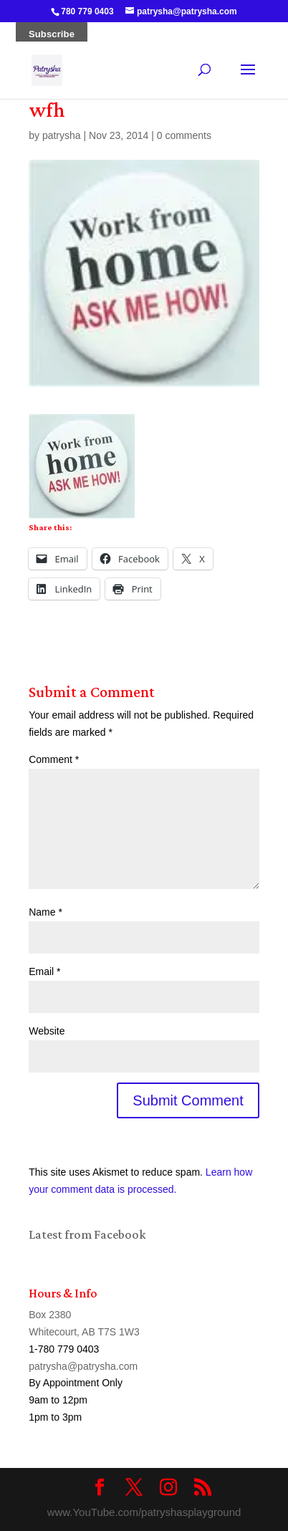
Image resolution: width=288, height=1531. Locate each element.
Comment (54, 759)
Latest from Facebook (87, 1234)
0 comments (184, 135)
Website (46, 1031)
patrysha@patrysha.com (83, 1366)
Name (45, 912)
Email (44, 971)
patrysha (61, 135)
